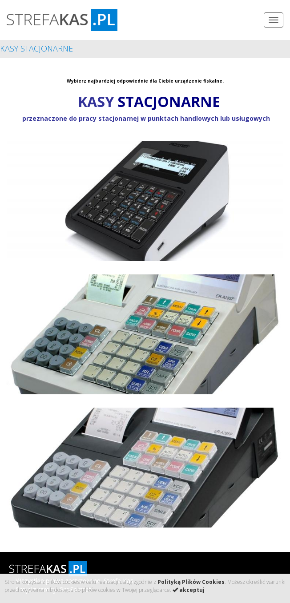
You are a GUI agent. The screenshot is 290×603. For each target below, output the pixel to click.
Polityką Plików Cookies (191, 582)
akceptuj (189, 590)
